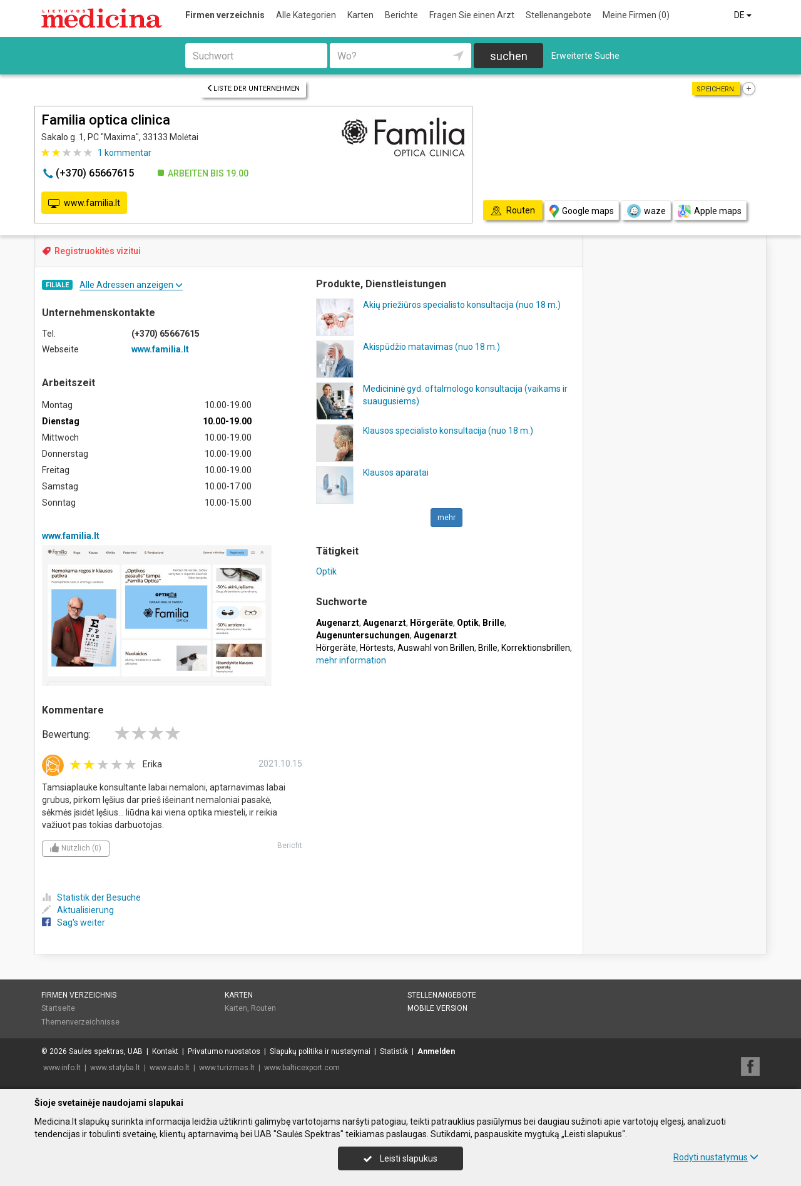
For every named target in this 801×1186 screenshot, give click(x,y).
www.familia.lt (84, 203)
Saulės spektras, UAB (106, 1051)
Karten (360, 15)
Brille (487, 648)
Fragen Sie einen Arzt (471, 15)
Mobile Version (437, 1008)
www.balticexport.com (302, 1067)
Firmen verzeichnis (225, 15)
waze (646, 211)
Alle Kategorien (306, 15)
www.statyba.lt (115, 1067)
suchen (509, 56)
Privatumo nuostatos (224, 1051)
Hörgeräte (336, 648)
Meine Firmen (636, 15)
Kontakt (165, 1051)
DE (743, 15)
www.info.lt (62, 1067)
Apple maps (710, 211)
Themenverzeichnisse (80, 1022)
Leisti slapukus (400, 1158)
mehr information (351, 660)
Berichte (401, 15)
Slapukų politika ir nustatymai (320, 1051)
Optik (326, 571)
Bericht (289, 845)
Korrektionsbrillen (535, 648)
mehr (446, 517)
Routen (263, 1008)
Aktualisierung (78, 910)
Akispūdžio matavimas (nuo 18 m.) (431, 347)
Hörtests (377, 648)
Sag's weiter (73, 923)
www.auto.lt (170, 1067)
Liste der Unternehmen (253, 88)
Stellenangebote (558, 15)
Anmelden (436, 1051)
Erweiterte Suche (585, 56)
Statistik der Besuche (91, 897)
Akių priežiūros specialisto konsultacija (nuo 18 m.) (462, 305)
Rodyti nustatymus (715, 1157)
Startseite (58, 1008)
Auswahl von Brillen (435, 648)
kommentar (124, 153)
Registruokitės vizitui (97, 251)
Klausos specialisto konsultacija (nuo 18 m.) (448, 431)
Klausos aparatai (396, 473)
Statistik (394, 1051)
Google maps (581, 211)
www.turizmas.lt (227, 1067)
